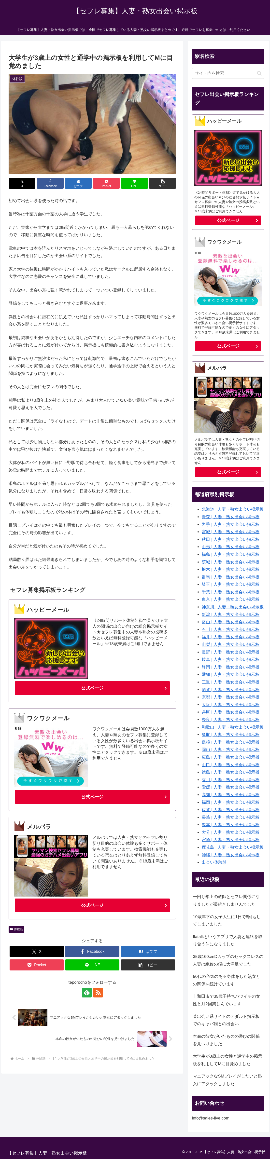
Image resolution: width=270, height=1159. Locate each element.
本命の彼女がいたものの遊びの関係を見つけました (226, 1040)
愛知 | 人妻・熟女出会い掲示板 (230, 674)
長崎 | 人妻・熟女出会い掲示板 (230, 817)
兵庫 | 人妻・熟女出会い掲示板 (230, 712)
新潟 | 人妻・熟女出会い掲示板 (230, 614)
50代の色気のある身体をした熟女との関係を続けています (226, 980)
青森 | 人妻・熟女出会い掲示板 (230, 517)
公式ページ (92, 688)
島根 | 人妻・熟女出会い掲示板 (230, 742)
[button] (162, 183)
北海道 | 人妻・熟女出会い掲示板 (233, 509)
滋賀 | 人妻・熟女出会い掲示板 (230, 689)
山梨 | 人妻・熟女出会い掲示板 (230, 644)
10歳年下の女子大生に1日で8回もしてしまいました (227, 920)
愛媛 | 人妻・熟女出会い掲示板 (230, 787)
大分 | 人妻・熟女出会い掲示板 (230, 832)
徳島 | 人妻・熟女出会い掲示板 (230, 772)
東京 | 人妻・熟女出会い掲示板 (230, 599)
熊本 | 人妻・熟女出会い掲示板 (230, 824)
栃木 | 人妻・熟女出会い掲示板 (230, 569)
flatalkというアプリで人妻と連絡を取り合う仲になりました (227, 940)
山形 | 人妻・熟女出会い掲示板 (230, 547)
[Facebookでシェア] (50, 183)
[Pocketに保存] (106, 183)
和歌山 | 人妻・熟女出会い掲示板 (233, 727)
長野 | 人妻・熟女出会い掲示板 (230, 652)
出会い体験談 (214, 862)
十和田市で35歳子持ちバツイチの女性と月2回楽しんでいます (226, 1000)
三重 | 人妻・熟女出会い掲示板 (230, 682)
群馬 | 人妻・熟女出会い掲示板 (230, 577)
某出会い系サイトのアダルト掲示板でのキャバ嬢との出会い (226, 1020)
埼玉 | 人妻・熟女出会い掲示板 (230, 584)
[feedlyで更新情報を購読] (87, 992)
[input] (228, 73)
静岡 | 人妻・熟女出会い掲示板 (230, 667)
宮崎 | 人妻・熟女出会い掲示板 (230, 839)
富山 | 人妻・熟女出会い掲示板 (230, 622)
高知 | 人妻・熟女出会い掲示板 (230, 794)
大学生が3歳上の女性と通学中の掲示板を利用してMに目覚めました (227, 1060)
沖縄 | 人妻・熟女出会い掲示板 (230, 855)
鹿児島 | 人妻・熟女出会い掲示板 (233, 847)
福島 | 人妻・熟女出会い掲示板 (230, 554)
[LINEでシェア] (134, 183)
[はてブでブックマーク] (78, 183)
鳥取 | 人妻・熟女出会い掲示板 (230, 734)
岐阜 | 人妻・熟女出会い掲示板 (230, 659)
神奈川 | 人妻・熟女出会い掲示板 (233, 607)
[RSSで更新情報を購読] (98, 992)
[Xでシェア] (22, 183)
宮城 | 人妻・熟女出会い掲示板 (230, 532)
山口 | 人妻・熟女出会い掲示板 (230, 765)
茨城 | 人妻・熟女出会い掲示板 (230, 562)
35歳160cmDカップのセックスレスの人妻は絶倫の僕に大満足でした (228, 960)
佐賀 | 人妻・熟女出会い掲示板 (230, 809)
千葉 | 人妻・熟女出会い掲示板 (230, 592)
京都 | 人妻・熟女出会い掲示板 (230, 697)
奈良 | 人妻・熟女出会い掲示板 (230, 719)
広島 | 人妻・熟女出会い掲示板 (230, 757)
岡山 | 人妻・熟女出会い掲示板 (230, 749)
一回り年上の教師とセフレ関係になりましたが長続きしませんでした (226, 900)
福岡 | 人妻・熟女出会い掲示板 (230, 802)
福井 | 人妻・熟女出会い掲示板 (230, 637)
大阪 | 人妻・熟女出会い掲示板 (230, 704)
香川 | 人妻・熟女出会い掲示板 (230, 779)
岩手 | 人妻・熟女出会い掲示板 (230, 524)
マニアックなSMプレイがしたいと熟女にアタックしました (227, 1080)
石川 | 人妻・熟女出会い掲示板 (230, 629)
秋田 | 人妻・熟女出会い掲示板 (230, 539)
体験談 (16, 929)
